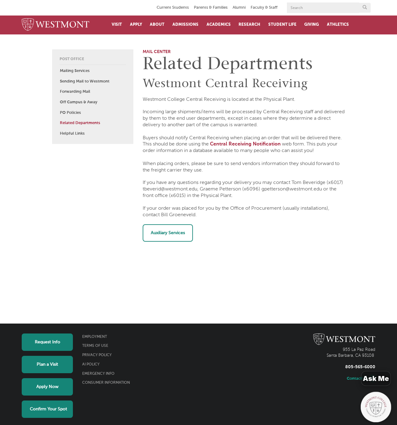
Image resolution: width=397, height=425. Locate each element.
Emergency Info (98, 374)
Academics (219, 25)
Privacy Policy (97, 355)
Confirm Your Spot (48, 409)
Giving (311, 25)
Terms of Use (95, 346)
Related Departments (80, 123)
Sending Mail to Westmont (84, 81)
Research (249, 25)
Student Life (282, 25)
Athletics (338, 25)
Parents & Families (211, 8)
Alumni (239, 8)
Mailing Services (75, 71)
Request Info (47, 342)
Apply (136, 25)
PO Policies (70, 113)
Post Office (72, 59)
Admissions (185, 25)
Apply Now (47, 387)
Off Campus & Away (78, 102)
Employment (94, 337)
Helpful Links (72, 134)
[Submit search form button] (365, 8)
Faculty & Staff (264, 8)
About (157, 25)
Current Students (173, 8)
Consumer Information (106, 383)
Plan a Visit (47, 364)
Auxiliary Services (168, 233)
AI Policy (91, 364)
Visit (117, 25)
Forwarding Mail (75, 92)
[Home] (55, 25)
